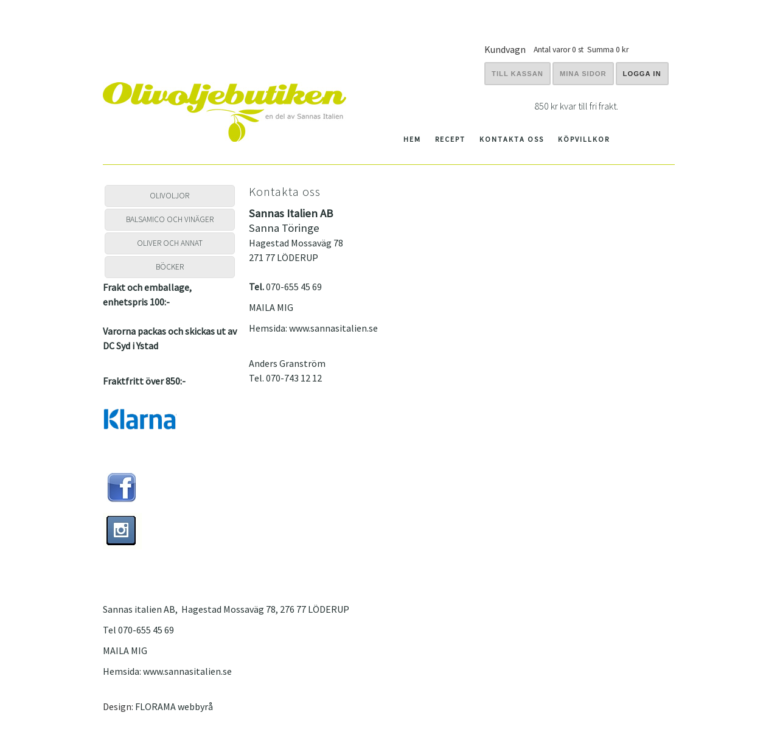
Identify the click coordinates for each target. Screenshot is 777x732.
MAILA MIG (271, 307)
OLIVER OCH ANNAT (170, 243)
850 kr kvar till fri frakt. (576, 106)
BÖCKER (170, 267)
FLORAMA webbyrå (174, 706)
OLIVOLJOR (169, 195)
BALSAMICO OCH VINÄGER (170, 219)
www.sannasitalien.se (333, 328)
